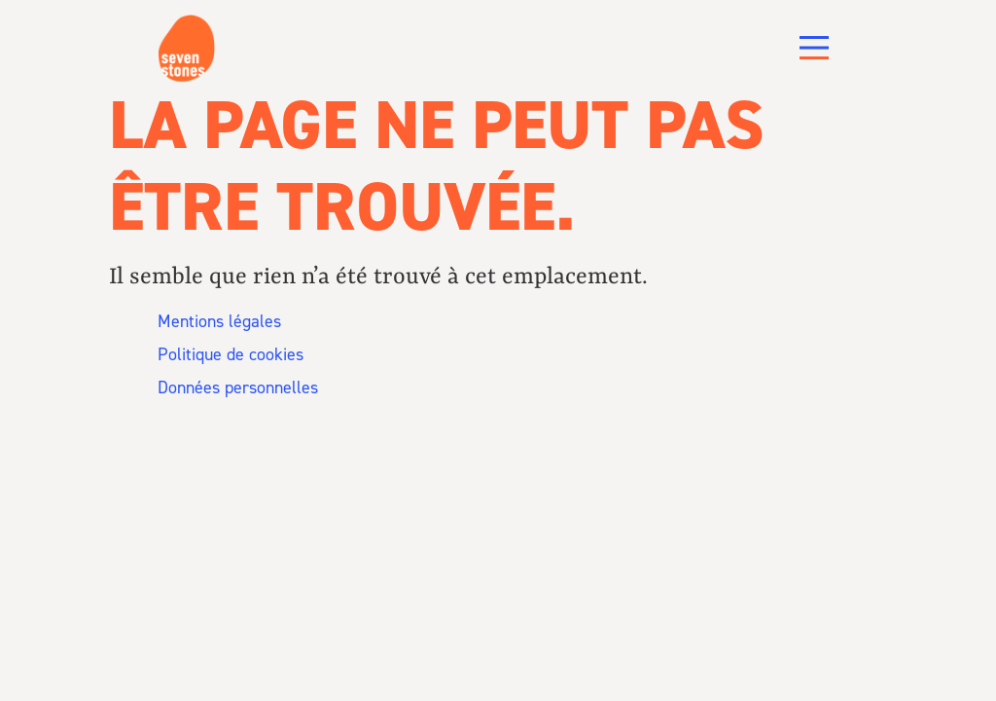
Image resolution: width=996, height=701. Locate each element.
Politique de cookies (230, 375)
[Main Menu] (814, 47)
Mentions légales (219, 342)
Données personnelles (238, 409)
